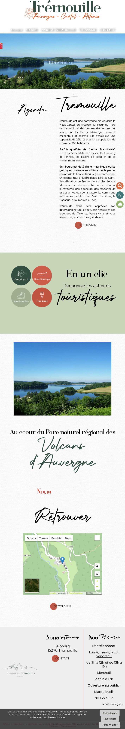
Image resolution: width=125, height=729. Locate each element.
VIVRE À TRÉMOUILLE (58, 30)
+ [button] (97, 581)
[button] (97, 537)
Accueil (16, 30)
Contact (62, 658)
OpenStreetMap (76, 593)
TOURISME (87, 30)
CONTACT (107, 30)
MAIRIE (31, 30)
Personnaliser (109, 724)
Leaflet (53, 593)
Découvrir (87, 225)
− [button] (97, 587)
